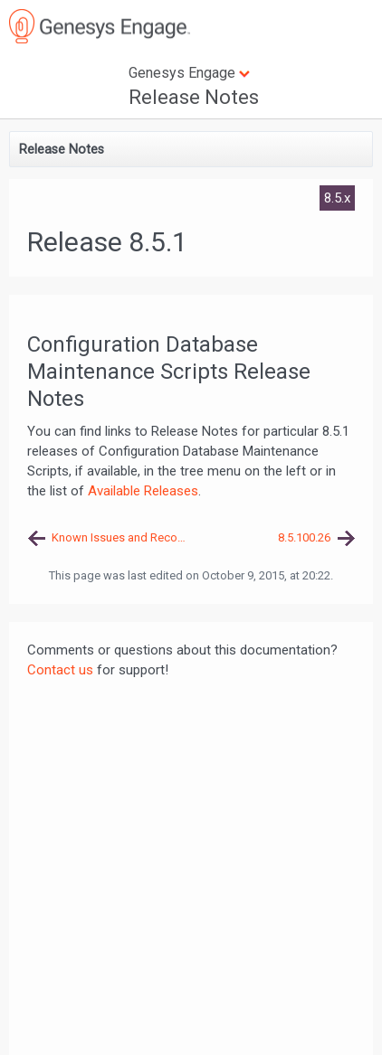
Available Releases (143, 491)
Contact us (60, 670)
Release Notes (194, 97)
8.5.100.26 (304, 537)
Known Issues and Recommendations (121, 537)
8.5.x (337, 198)
